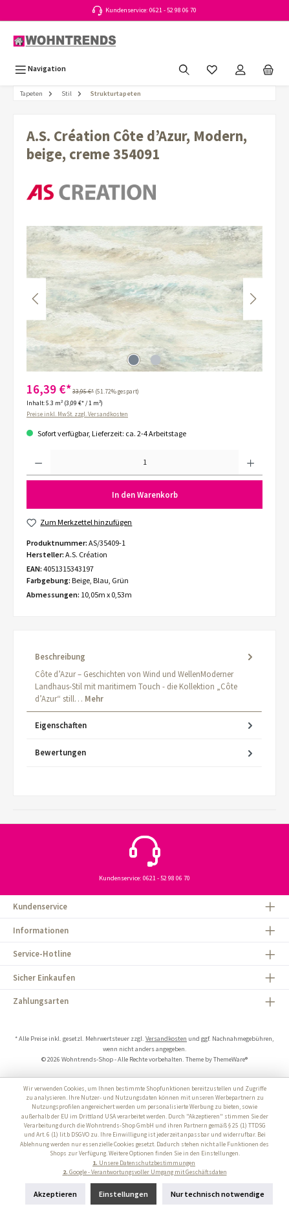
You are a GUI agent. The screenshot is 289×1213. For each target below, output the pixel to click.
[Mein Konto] (240, 68)
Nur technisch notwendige (217, 1194)
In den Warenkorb (145, 494)
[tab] (144, 677)
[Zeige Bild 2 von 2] (155, 360)
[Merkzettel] (212, 68)
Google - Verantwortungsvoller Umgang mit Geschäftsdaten (145, 1172)
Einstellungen (123, 1194)
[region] (144, 299)
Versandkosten (166, 1038)
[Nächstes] (252, 299)
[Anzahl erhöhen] (250, 463)
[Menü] (40, 68)
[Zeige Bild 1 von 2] (133, 360)
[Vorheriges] (36, 299)
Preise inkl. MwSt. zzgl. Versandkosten (77, 414)
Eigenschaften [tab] (145, 725)
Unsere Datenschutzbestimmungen (143, 1163)
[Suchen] (184, 68)
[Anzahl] (144, 463)
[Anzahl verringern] (38, 463)
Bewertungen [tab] (145, 752)
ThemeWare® (230, 1059)
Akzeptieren (55, 1194)
